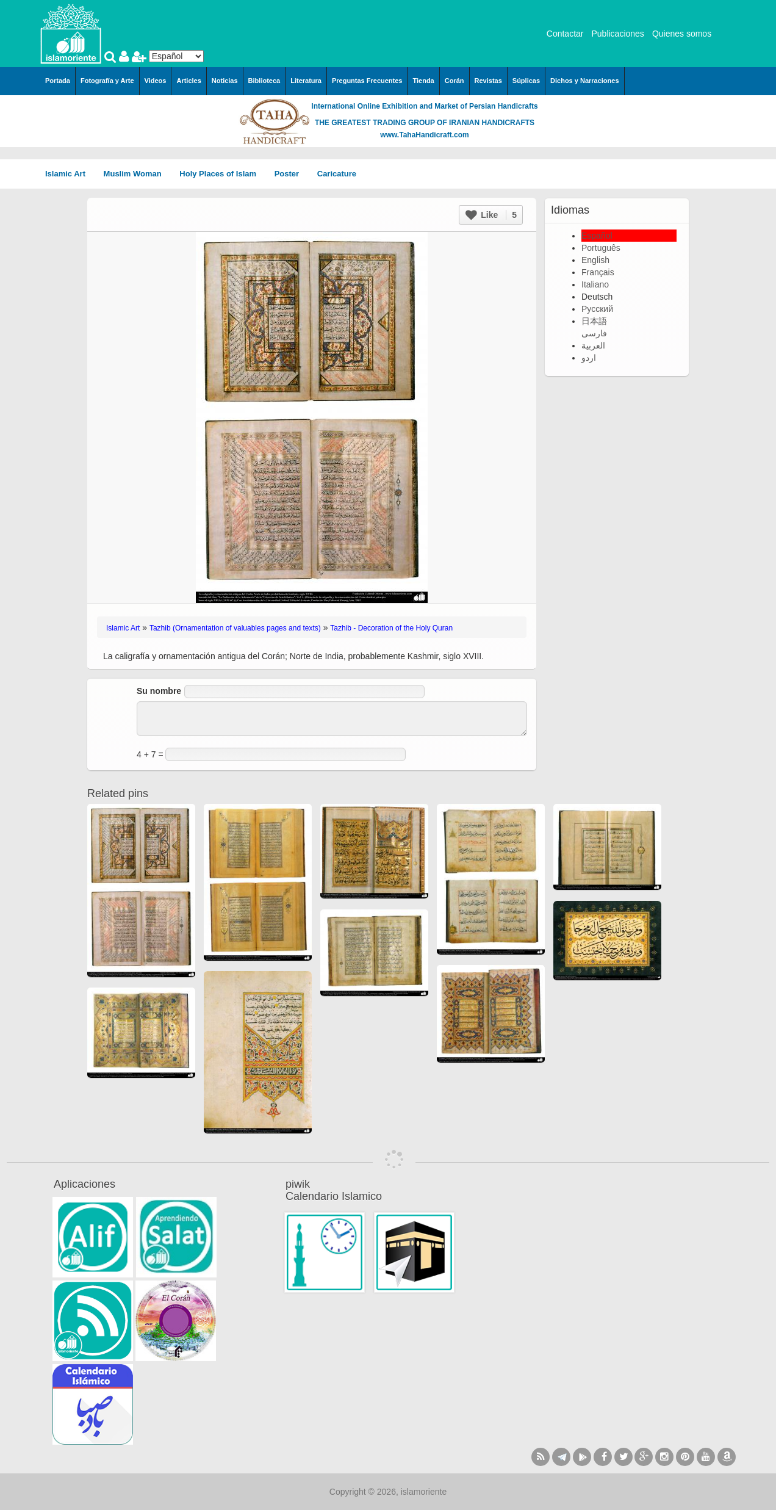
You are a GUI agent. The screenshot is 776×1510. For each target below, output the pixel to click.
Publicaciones (617, 33)
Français (597, 272)
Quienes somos (681, 33)
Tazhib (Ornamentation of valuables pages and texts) (235, 628)
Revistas (488, 80)
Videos (156, 80)
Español (597, 235)
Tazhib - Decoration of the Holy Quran (391, 628)
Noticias (225, 80)
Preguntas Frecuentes (367, 80)
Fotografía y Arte (107, 80)
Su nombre (159, 691)
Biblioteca (264, 80)
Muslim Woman (137, 173)
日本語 (594, 321)
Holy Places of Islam (221, 173)
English (595, 260)
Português (600, 248)
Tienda (423, 80)
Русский (597, 309)
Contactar (565, 33)
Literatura (306, 80)
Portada (57, 80)
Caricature (336, 173)
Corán (454, 80)
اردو (588, 358)
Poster (291, 173)
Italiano (595, 284)
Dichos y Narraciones (584, 80)
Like (491, 215)
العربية (593, 345)
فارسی (594, 333)
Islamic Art (69, 173)
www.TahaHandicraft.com (424, 135)
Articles (188, 80)
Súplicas (526, 80)
